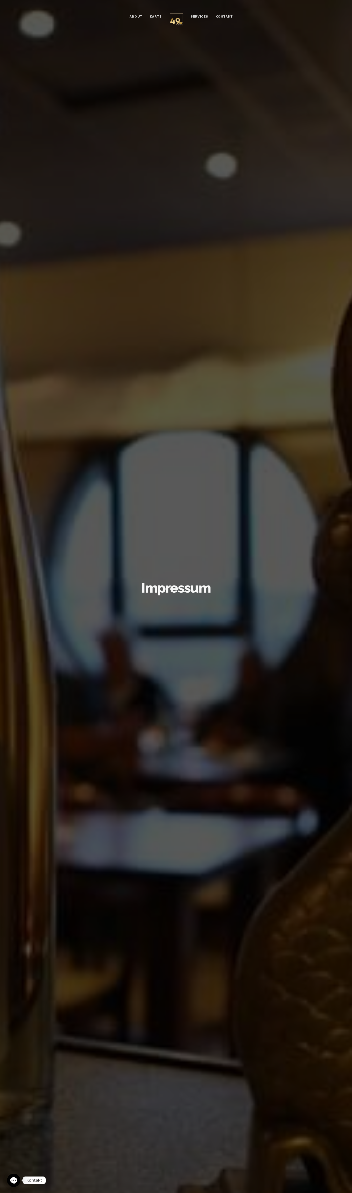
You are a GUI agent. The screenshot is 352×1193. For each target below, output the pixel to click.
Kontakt (224, 16)
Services (199, 16)
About (136, 16)
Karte (156, 16)
